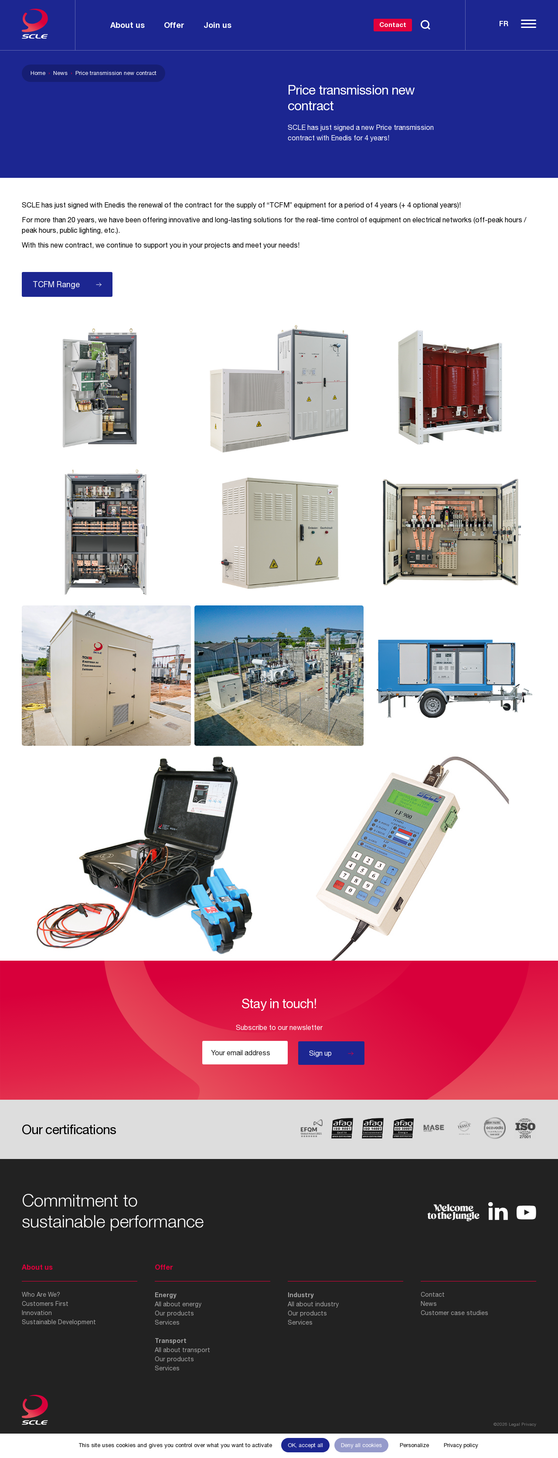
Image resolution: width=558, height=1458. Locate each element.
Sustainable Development (59, 1322)
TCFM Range (56, 284)
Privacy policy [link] (461, 1445)
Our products (174, 1313)
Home (38, 73)
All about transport (182, 1349)
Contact (392, 24)
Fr (503, 23)
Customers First (45, 1303)
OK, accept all (305, 1445)
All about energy (178, 1304)
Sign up (320, 1053)
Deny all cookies (361, 1445)
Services (167, 1322)
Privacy (528, 1424)
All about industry (313, 1304)
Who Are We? (41, 1294)
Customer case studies (454, 1312)
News (60, 73)
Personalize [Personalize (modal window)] (414, 1445)
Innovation (37, 1312)
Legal (514, 1424)
